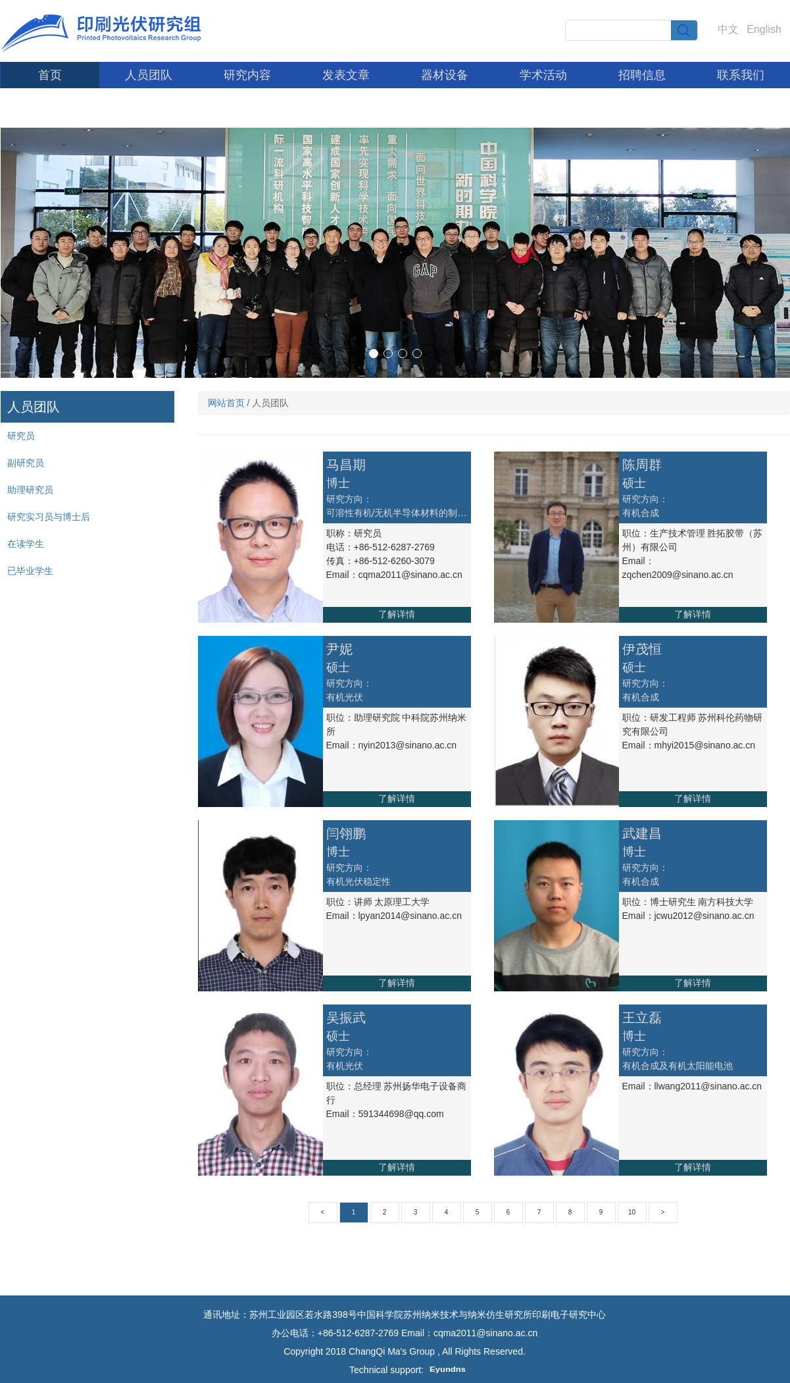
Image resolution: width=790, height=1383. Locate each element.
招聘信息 (642, 75)
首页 (50, 75)
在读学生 (25, 543)
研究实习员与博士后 (48, 516)
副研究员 (25, 462)
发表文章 (346, 75)
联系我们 (740, 75)
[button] (373, 353)
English (764, 29)
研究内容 (247, 75)
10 (631, 1212)
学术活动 (543, 75)
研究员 (21, 436)
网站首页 (226, 403)
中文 (728, 29)
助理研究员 (30, 489)
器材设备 (444, 75)
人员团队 (148, 75)
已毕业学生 (30, 570)
